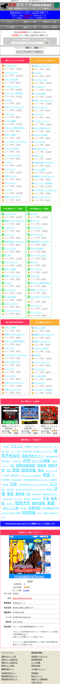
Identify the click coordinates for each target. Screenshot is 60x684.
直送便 (30, 581)
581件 (18, 131)
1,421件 (19, 258)
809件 (18, 83)
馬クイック (39, 156)
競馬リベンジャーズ (13, 197)
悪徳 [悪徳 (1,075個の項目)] (16, 470)
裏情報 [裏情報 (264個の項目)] (20, 493)
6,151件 (19, 96)
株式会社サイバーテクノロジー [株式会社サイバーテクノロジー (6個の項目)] (43, 446)
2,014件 (19, 186)
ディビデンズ (10, 183)
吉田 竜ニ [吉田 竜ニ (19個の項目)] (15, 475)
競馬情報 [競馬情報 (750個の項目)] (28, 470)
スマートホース (41, 107)
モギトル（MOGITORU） (15, 128)
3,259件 (19, 110)
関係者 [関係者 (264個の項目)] (41, 465)
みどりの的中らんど (43, 128)
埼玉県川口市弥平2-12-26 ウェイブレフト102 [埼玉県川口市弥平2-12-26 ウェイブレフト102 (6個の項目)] (30, 489)
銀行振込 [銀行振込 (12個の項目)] (10, 489)
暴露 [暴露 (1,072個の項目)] (50, 503)
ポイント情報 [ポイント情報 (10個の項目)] (42, 513)
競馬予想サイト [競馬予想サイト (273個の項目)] (33, 456)
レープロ (8, 190)
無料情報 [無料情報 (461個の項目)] (38, 503)
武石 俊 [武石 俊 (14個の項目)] (49, 489)
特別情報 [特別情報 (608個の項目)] (29, 512)
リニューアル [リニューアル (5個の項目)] (18, 499)
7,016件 (19, 69)
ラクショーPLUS (12, 148)
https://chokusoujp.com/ (22, 598)
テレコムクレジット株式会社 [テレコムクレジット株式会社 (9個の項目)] (31, 475)
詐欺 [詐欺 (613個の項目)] (13, 484)
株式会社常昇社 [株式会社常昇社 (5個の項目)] (17, 480)
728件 (47, 69)
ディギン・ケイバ (12, 86)
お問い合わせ (36, 682)
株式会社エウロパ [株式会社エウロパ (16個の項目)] (50, 494)
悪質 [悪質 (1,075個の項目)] (46, 475)
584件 (18, 117)
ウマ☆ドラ (39, 114)
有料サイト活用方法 (9, 660)
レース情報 (35, 663)
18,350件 (19, 193)
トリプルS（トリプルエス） (16, 142)
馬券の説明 (35, 666)
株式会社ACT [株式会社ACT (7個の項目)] (36, 499)
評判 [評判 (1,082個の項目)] (27, 460)
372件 (18, 200)
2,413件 (19, 165)
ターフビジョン (11, 73)
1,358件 (48, 97)
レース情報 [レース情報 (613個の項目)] (41, 461)
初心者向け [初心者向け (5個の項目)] (9, 504)
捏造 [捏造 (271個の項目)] (41, 470)
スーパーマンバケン (13, 155)
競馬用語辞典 (36, 660)
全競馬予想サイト (8, 673)
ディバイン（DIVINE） (14, 93)
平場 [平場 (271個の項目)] (46, 498)
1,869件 (48, 83)
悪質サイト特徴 (7, 666)
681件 (18, 158)
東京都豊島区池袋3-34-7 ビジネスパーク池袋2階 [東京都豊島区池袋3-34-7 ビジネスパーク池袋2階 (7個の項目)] (40, 480)
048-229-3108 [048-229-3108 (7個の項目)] (7, 499)
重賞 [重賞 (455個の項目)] (10, 494)
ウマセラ (8, 162)
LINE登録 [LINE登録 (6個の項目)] (6, 446)
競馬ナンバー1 (11, 176)
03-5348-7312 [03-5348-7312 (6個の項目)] (16, 461)
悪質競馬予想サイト (9, 679)
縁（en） (8, 255)
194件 (47, 179)
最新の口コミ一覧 (8, 657)
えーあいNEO (40, 94)
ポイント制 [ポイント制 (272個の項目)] (11, 508)
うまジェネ (9, 114)
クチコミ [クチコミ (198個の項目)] (17, 446)
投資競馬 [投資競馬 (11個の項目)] (28, 447)
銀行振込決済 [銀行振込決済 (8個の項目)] (27, 451)
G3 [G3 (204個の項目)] (8, 470)
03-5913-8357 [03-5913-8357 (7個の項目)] (37, 494)
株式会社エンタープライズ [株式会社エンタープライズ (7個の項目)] (43, 451)
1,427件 (19, 172)
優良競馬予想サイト (9, 676)
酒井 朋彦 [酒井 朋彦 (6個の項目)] (23, 508)
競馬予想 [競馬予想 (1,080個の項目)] (22, 503)
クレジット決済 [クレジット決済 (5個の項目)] (16, 451)
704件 (47, 117)
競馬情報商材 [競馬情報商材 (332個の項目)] (25, 465)
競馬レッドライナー (43, 66)
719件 (18, 145)
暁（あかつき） (11, 66)
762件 (47, 131)
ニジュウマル (40, 142)
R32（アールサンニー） (14, 107)
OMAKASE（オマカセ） (44, 163)
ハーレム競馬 (10, 121)
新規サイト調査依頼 (39, 679)
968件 (47, 145)
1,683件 (48, 159)
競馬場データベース (39, 657)
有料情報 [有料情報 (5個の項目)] (5, 484)
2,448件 (26, 590)
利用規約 (35, 673)
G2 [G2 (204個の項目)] (28, 493)
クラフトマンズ (41, 80)
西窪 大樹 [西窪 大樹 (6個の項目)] (27, 499)
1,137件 (19, 124)
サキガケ (8, 100)
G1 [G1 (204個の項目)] (12, 465)
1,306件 (19, 89)
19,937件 (19, 76)
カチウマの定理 (11, 79)
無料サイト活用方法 (9, 663)
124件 (18, 103)
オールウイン (10, 169)
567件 (47, 110)
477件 (18, 152)
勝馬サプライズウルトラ (44, 176)
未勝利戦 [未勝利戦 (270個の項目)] (34, 508)
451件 (18, 179)
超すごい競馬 (10, 135)
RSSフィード (36, 676)
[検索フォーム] (27, 42)
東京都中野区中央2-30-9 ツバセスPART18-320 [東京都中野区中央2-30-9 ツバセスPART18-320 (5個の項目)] (33, 484)
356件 (47, 166)
